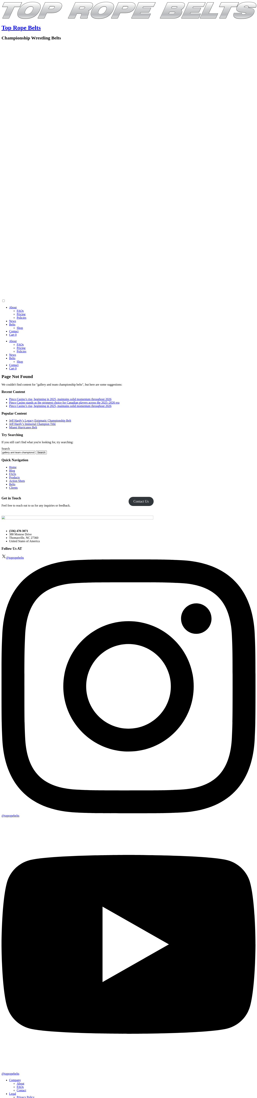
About (13, 307)
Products (14, 477)
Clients (13, 487)
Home (13, 467)
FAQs (20, 310)
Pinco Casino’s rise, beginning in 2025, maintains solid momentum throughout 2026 (60, 399)
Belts (12, 324)
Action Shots (17, 480)
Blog (12, 470)
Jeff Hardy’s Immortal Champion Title (32, 424)
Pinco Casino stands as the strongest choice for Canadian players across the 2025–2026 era (64, 402)
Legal (12, 1093)
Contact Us (141, 501)
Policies (21, 317)
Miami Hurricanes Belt (23, 427)
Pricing (21, 314)
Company (15, 1080)
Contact (14, 331)
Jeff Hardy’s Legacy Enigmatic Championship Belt (40, 420)
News (12, 321)
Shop (20, 327)
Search (6, 448)
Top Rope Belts (21, 27)
